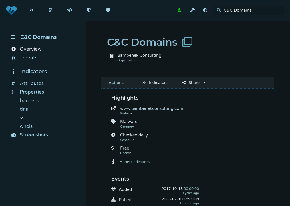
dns (24, 109)
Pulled (125, 199)
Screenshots (29, 135)
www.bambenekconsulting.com (151, 108)
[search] (250, 10)
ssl (22, 118)
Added (125, 189)
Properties (27, 92)
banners (29, 101)
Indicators (29, 71)
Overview (26, 49)
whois (26, 126)
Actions (116, 82)
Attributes (27, 83)
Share (191, 82)
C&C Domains (34, 37)
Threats (24, 58)
